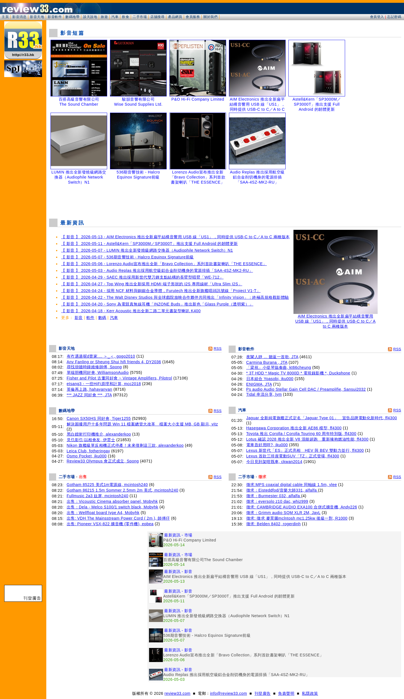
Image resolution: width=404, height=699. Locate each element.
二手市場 (140, 17)
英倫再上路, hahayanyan (90, 389)
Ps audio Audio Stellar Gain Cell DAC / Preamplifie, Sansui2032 (306, 389)
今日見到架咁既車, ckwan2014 (274, 461)
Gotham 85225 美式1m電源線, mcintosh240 (107, 484)
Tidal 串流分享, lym (264, 394)
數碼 (102, 317)
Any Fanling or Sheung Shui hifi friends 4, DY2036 (114, 362)
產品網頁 (175, 17)
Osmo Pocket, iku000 (87, 456)
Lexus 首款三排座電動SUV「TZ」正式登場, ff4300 (292, 456)
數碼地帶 (72, 17)
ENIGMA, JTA (259, 384)
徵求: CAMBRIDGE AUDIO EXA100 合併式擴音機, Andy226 (301, 507)
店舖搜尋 (157, 17)
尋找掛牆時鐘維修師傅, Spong (94, 367)
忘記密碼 (394, 17)
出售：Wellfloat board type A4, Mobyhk (103, 512)
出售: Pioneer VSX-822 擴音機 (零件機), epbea (110, 524)
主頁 (5, 17)
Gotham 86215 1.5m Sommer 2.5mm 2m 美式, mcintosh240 (122, 490)
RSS (218, 348)
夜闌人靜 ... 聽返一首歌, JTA (272, 357)
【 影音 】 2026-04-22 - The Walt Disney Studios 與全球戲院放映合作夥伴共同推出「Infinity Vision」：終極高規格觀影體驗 (175, 297)
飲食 (125, 17)
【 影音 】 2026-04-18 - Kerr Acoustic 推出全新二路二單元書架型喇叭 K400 (131, 311)
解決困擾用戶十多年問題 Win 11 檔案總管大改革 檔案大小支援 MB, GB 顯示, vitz (142, 424)
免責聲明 (286, 693)
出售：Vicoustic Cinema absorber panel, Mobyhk (112, 501)
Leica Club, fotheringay (88, 451)
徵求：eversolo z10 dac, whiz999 (277, 501)
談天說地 (90, 17)
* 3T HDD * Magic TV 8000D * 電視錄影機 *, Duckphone (298, 373)
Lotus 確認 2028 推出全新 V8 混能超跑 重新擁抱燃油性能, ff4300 (307, 439)
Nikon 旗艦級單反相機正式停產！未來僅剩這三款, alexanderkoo (125, 445)
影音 (79, 317)
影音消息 (19, 17)
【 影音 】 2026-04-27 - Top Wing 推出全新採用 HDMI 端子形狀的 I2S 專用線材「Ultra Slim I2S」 (151, 284)
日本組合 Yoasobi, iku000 (269, 378)
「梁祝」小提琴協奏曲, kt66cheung (278, 367)
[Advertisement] (225, 200)
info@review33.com (228, 693)
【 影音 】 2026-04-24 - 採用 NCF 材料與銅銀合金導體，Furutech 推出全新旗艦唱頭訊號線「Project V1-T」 (161, 290)
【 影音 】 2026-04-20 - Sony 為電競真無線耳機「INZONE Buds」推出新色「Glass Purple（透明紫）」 (157, 304)
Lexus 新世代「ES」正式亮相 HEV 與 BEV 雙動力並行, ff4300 (305, 450)
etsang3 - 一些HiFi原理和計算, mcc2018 (104, 383)
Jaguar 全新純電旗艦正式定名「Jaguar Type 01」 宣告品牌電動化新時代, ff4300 (321, 418)
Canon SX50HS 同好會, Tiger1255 (99, 418)
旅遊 (104, 17)
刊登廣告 (262, 693)
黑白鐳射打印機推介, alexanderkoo (99, 434)
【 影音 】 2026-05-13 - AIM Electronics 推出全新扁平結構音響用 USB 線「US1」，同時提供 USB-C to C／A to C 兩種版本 (175, 237)
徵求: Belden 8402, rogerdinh (273, 524)
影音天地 (37, 17)
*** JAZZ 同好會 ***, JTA (89, 395)
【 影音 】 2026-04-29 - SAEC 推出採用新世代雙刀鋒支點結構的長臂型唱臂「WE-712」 (142, 277)
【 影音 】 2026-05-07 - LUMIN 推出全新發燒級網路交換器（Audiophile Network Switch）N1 (147, 250)
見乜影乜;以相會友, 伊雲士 (91, 440)
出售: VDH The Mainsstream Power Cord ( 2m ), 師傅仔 (118, 518)
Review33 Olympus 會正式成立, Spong (103, 461)
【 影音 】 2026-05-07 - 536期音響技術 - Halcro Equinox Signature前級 (127, 257)
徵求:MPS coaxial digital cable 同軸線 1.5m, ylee (291, 484)
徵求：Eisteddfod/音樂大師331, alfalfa (282, 490)
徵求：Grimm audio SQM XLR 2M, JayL (283, 512)
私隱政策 (310, 693)
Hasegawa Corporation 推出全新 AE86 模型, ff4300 (294, 428)
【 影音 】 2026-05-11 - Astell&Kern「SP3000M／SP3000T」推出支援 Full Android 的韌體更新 (149, 243)
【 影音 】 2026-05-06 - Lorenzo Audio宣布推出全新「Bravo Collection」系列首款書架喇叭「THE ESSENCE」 (164, 263)
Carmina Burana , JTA (267, 362)
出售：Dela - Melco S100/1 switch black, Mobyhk (113, 507)
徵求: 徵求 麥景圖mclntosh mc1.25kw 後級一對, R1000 (297, 518)
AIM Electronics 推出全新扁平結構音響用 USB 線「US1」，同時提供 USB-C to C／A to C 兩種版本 (335, 319)
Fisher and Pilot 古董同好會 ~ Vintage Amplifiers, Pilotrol (119, 378)
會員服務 (193, 17)
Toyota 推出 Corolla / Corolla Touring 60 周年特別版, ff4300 (301, 433)
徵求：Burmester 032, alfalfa (273, 496)
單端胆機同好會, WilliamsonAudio (98, 372)
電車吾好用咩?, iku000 (267, 445)
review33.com (177, 693)
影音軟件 (55, 17)
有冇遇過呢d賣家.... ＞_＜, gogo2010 (101, 356)
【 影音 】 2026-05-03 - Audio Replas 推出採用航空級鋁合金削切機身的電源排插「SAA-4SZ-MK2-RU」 (157, 270)
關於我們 (210, 17)
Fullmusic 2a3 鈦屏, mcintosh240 (97, 496)
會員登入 (377, 17)
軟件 (90, 317)
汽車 (114, 17)
